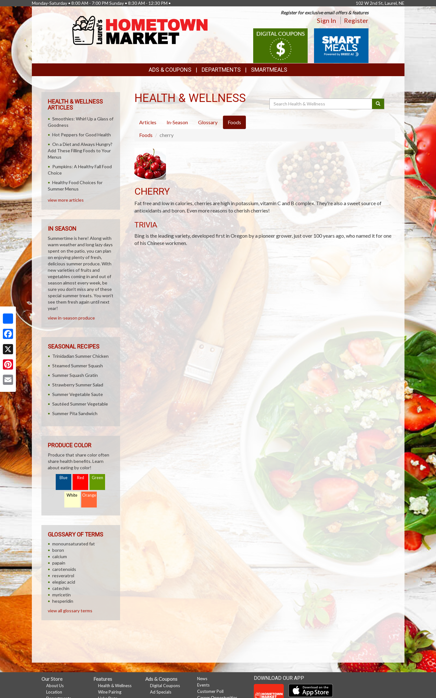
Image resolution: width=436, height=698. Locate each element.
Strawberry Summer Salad (77, 384)
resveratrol (63, 575)
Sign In (326, 20)
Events (203, 684)
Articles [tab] (147, 122)
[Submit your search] (378, 103)
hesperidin (62, 601)
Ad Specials (160, 691)
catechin (60, 588)
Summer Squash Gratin (75, 375)
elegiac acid (63, 582)
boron (58, 550)
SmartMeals (269, 69)
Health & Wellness (115, 685)
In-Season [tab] (177, 122)
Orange (89, 495)
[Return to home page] (141, 30)
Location (54, 691)
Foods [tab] (234, 122)
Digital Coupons (165, 685)
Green (97, 477)
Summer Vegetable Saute (77, 394)
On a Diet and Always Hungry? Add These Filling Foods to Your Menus (80, 150)
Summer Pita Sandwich (74, 413)
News (202, 678)
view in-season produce (71, 317)
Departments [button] (221, 69)
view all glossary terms (70, 610)
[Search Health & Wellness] (321, 103)
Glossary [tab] (208, 122)
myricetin (61, 594)
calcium (59, 556)
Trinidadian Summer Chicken (80, 356)
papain (58, 562)
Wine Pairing (109, 691)
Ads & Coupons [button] (170, 69)
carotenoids (64, 569)
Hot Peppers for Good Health (81, 134)
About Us (55, 685)
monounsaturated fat (73, 543)
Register (356, 20)
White (72, 495)
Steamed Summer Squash (77, 365)
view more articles (66, 200)
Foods (146, 135)
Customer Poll (210, 691)
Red (80, 477)
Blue (64, 477)
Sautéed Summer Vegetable (80, 404)
